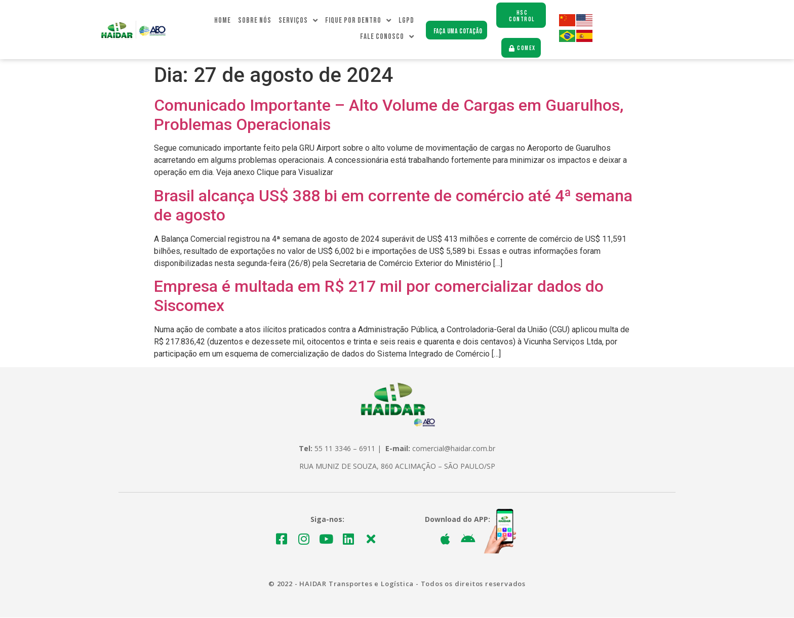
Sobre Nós (254, 21)
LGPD (406, 21)
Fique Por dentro (358, 21)
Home (222, 21)
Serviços (298, 21)
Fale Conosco (387, 37)
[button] (456, 30)
